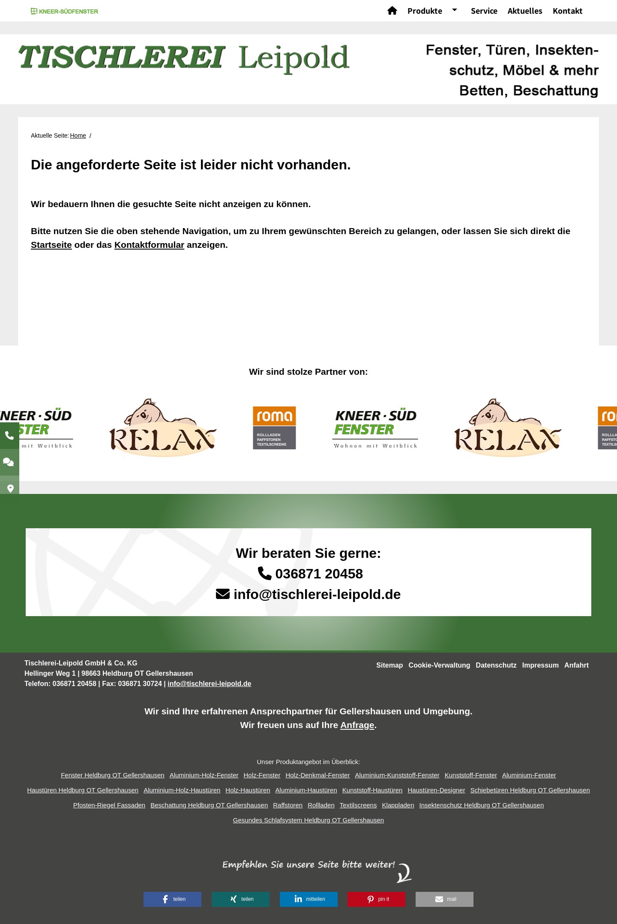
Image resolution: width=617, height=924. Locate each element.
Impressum (540, 665)
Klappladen (398, 805)
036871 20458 (308, 573)
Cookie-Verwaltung (439, 665)
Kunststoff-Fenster (471, 775)
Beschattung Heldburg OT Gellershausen (209, 805)
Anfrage (357, 725)
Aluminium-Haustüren (306, 790)
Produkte (424, 10)
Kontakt (568, 10)
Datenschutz (496, 665)
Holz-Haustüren (247, 790)
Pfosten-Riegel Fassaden (109, 805)
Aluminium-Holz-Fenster (204, 775)
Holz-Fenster (262, 775)
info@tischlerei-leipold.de (317, 594)
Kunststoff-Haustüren (372, 790)
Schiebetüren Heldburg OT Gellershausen (530, 790)
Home (78, 135)
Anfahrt (576, 665)
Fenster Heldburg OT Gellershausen (113, 775)
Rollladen (321, 805)
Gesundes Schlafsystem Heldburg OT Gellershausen (308, 820)
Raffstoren (288, 805)
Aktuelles (525, 10)
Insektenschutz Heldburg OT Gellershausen (481, 805)
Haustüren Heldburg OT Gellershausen (82, 790)
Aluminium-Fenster (529, 775)
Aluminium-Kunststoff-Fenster (397, 775)
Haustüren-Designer (436, 790)
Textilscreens (358, 805)
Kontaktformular (149, 245)
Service (484, 10)
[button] (172, 899)
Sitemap (389, 665)
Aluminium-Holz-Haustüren (182, 790)
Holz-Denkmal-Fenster (317, 775)
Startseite (51, 245)
